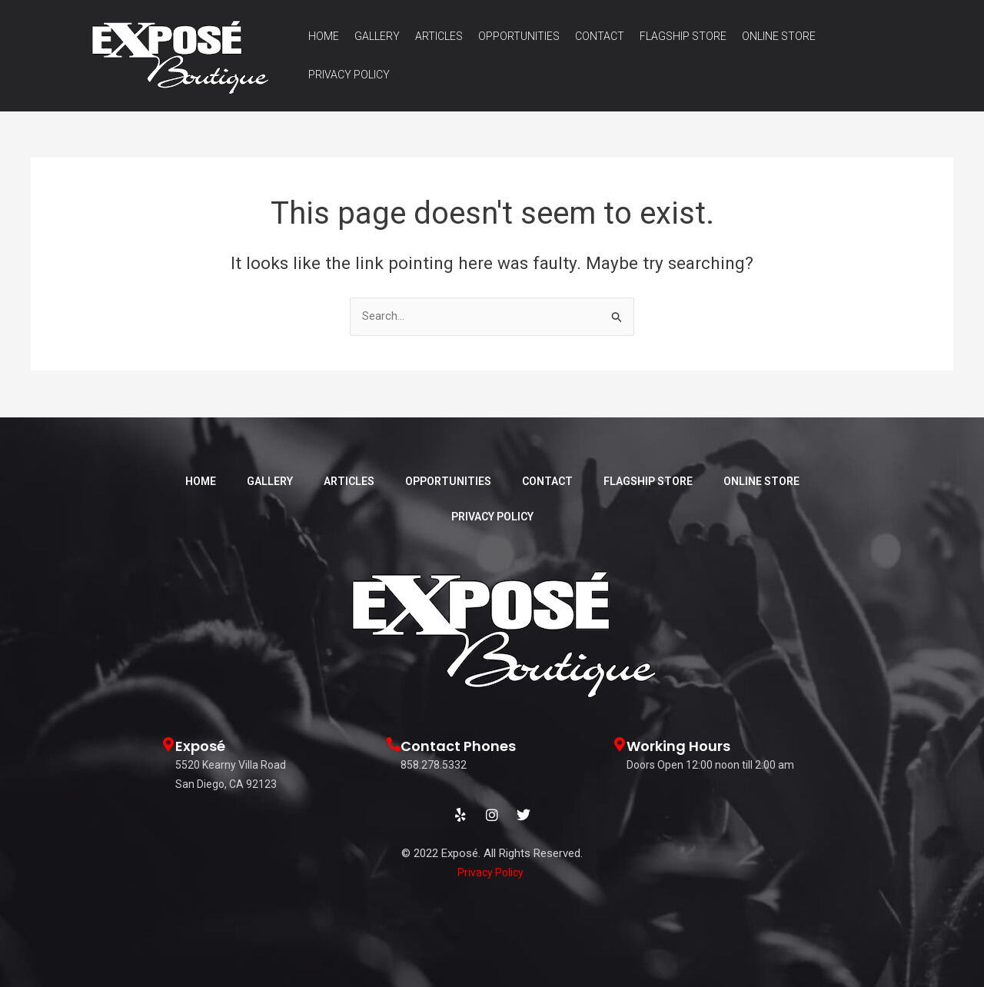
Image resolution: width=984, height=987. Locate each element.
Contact (599, 36)
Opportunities (519, 36)
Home (323, 36)
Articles (439, 36)
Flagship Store (683, 36)
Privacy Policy (349, 74)
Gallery (377, 36)
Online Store (779, 36)
